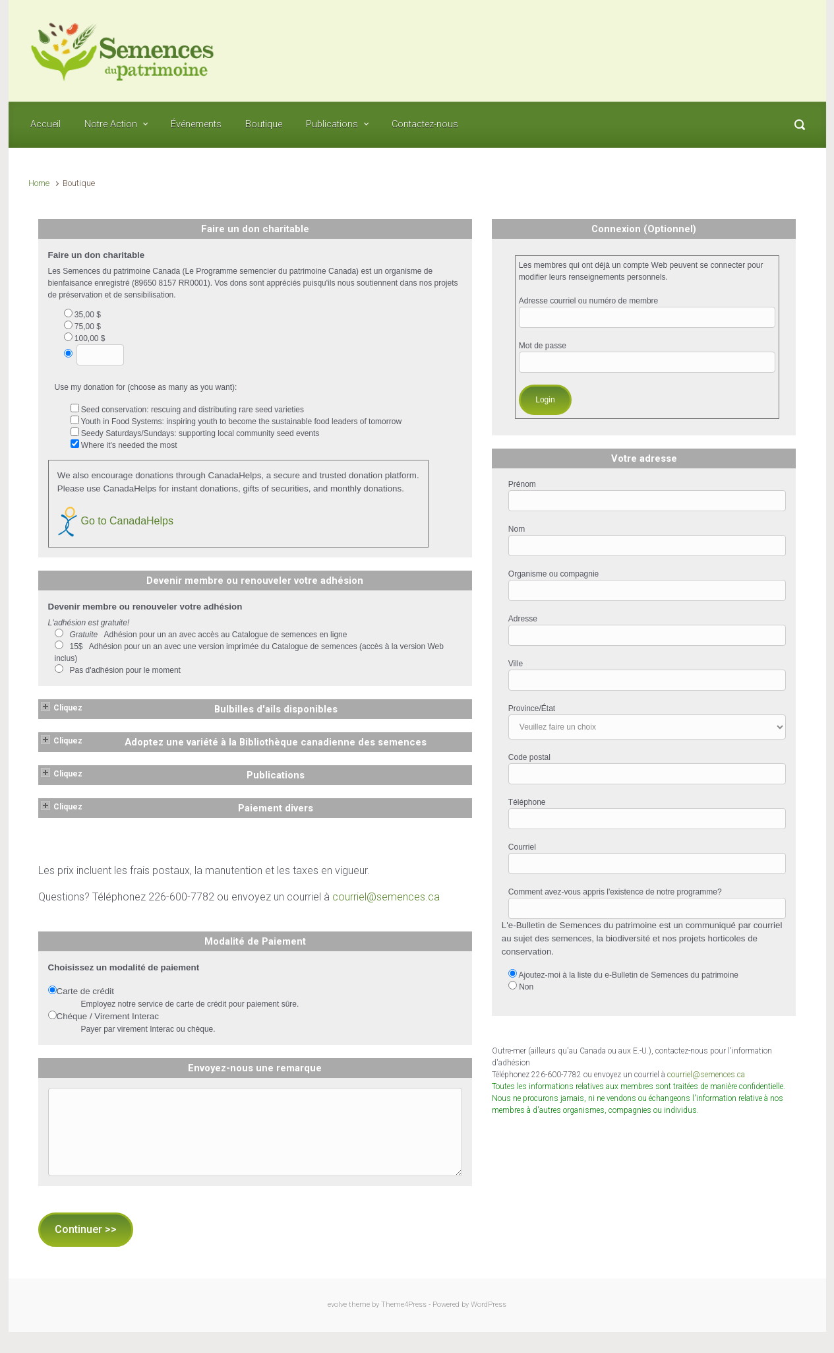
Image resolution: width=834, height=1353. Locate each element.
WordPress (488, 1304)
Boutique (263, 124)
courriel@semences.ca (386, 897)
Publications (332, 124)
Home (38, 183)
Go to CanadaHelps (115, 520)
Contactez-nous (425, 124)
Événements (196, 124)
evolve (337, 1304)
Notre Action (110, 124)
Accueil (45, 124)
